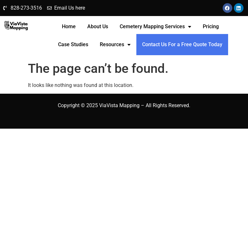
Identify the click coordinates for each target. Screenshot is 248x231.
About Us (97, 26)
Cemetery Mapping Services (155, 26)
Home (69, 26)
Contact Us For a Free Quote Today (182, 44)
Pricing (211, 26)
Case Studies (73, 44)
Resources (115, 44)
